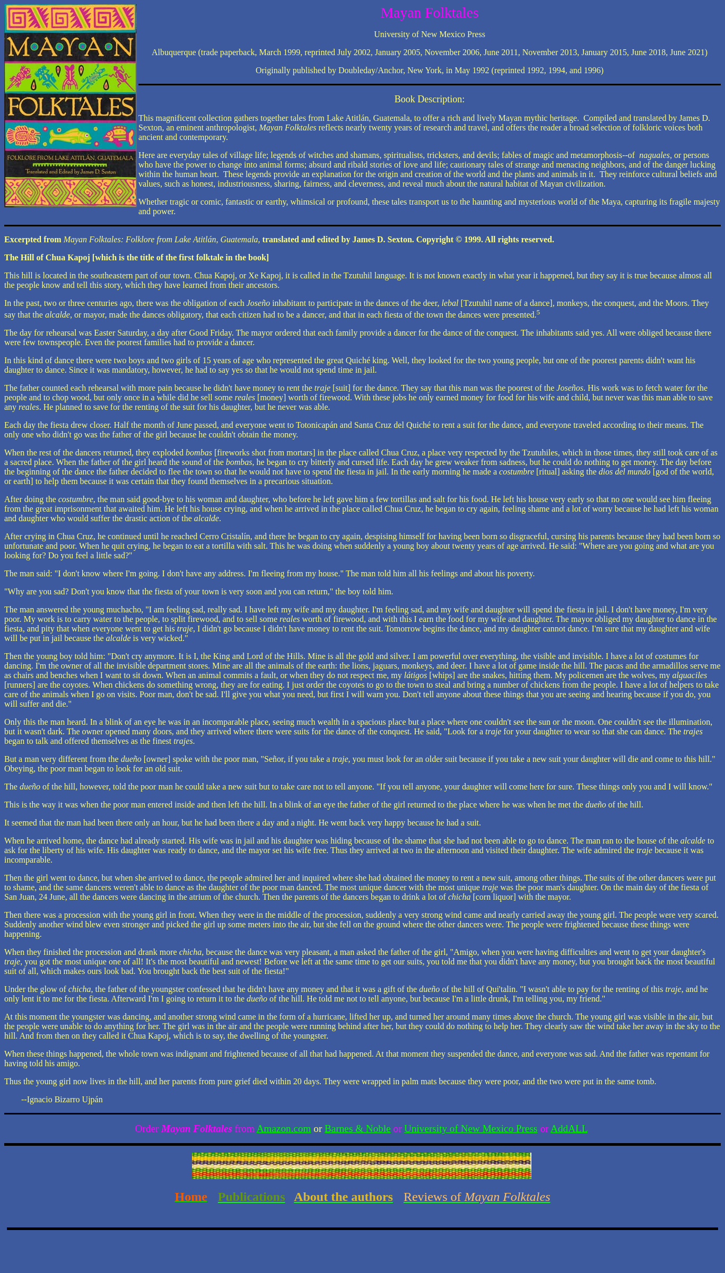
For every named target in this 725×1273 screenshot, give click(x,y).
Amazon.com (284, 1128)
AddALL (569, 1128)
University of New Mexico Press (471, 1128)
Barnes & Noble (358, 1128)
